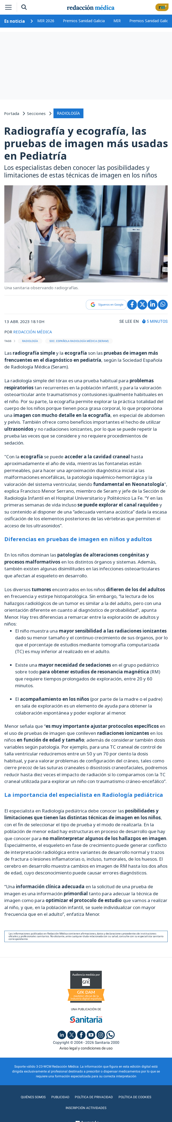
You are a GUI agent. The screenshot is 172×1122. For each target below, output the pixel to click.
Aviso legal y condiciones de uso (86, 1048)
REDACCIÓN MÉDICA (33, 331)
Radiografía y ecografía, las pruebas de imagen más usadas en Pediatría (86, 143)
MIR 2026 (45, 20)
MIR (117, 20)
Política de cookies (134, 1097)
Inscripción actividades (86, 1108)
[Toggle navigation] (8, 7)
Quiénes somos (34, 1097)
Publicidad (61, 1097)
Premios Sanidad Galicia (84, 20)
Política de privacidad (94, 1097)
